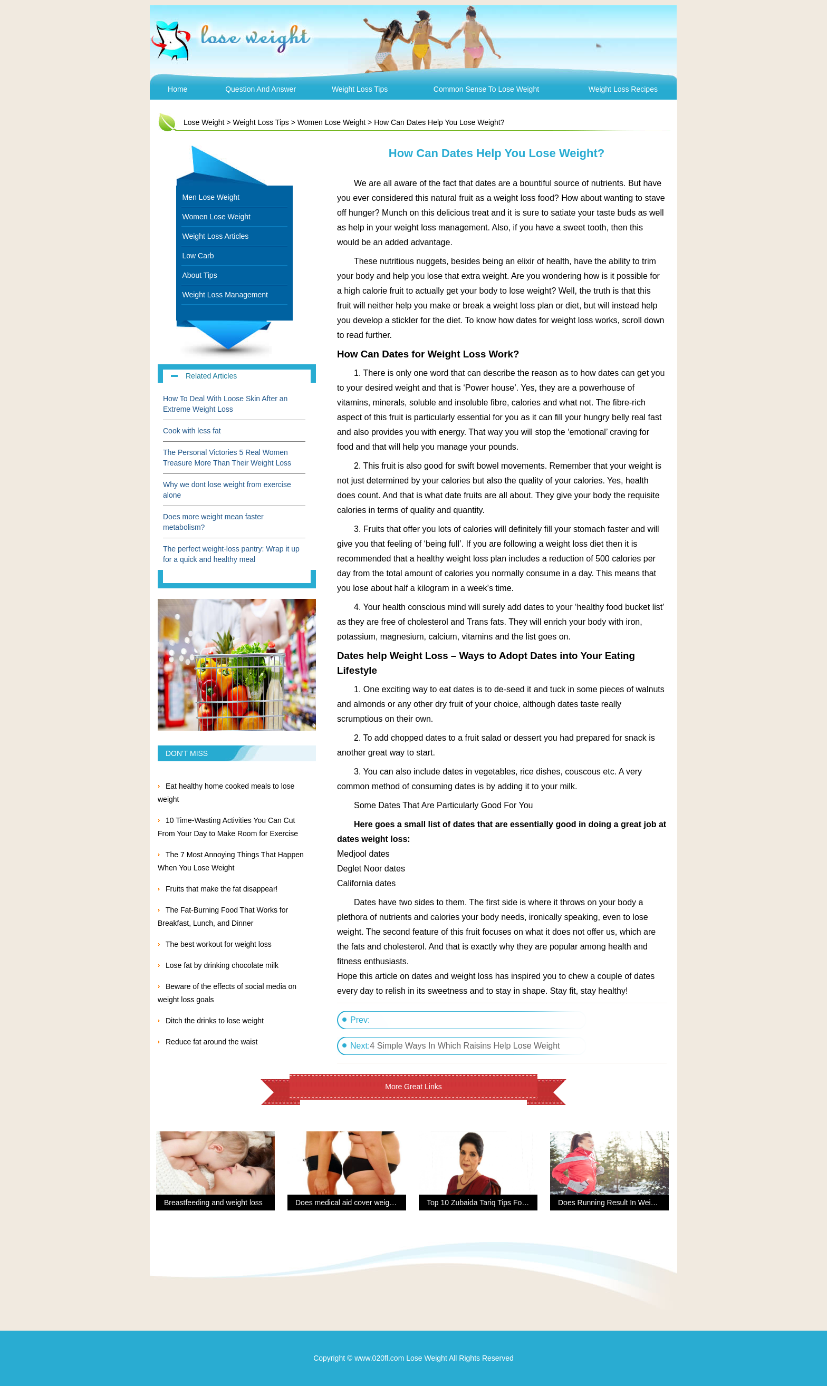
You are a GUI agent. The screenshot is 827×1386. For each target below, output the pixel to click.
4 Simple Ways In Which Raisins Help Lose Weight (465, 1045)
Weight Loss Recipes (623, 89)
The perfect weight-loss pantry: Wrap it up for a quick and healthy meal (231, 554)
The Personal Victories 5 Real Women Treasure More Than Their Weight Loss (229, 457)
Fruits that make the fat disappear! (221, 889)
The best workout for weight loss (219, 944)
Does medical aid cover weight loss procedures (372, 1202)
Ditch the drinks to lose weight (215, 1020)
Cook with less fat (192, 431)
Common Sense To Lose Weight (486, 89)
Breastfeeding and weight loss (213, 1202)
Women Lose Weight (331, 122)
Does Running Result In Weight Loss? (620, 1202)
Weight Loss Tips (360, 89)
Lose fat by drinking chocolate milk (222, 965)
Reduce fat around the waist (211, 1042)
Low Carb (198, 255)
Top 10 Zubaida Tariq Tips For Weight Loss (497, 1202)
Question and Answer (260, 89)
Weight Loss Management (225, 294)
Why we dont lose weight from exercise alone (227, 489)
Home (177, 89)
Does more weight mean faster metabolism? (213, 521)
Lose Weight (204, 122)
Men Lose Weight (211, 197)
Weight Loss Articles (215, 236)
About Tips (199, 275)
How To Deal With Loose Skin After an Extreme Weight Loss (225, 403)
